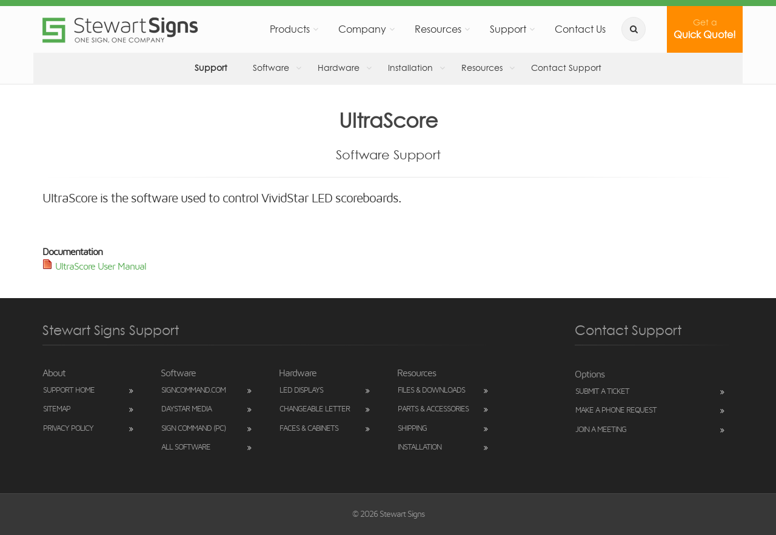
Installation (419, 447)
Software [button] (265, 67)
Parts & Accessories (433, 409)
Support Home (69, 390)
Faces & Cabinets (308, 429)
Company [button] (393, 29)
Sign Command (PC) (193, 429)
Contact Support (528, 67)
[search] (639, 29)
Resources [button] (461, 29)
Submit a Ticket (602, 392)
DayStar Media (186, 409)
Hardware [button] (326, 67)
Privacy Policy (68, 429)
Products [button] (329, 29)
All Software (185, 447)
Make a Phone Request (616, 410)
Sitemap (56, 409)
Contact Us (590, 29)
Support (209, 67)
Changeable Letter (314, 409)
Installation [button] (390, 67)
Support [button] (524, 29)
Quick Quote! (708, 28)
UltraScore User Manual (100, 266)
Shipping (412, 429)
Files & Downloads (431, 390)
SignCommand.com (193, 390)
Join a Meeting (600, 430)
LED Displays (301, 390)
